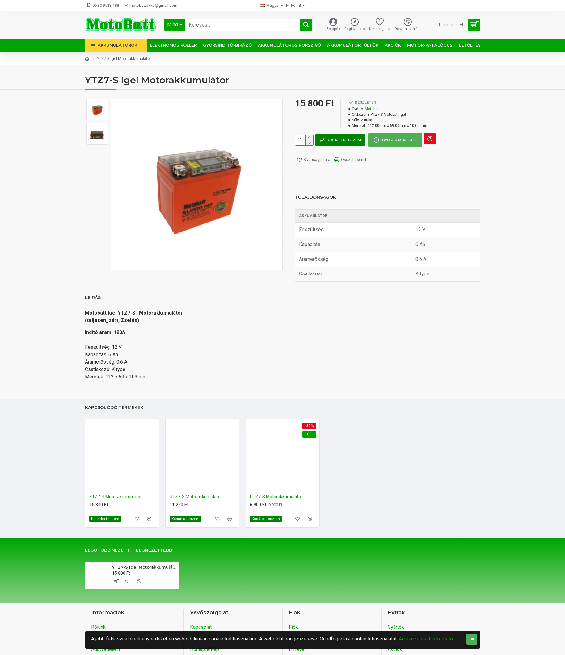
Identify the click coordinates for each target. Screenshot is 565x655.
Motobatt (372, 109)
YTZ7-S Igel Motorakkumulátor (144, 542)
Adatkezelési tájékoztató (426, 639)
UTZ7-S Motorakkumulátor (196, 472)
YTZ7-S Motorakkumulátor (115, 472)
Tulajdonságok (315, 187)
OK (471, 639)
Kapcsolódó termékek (114, 383)
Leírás (93, 280)
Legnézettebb (154, 526)
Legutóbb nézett (107, 526)
